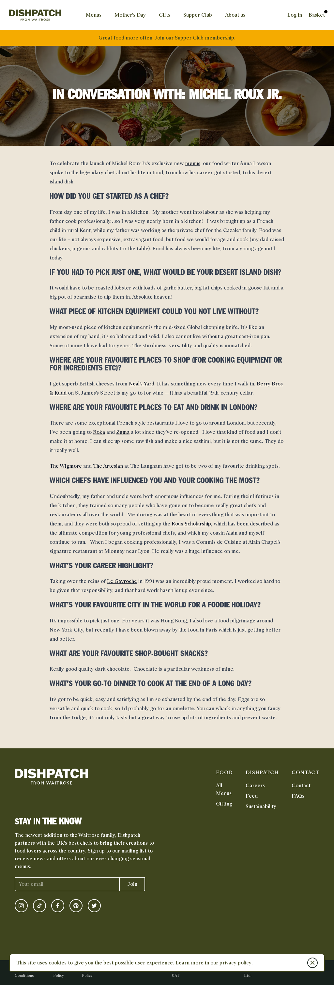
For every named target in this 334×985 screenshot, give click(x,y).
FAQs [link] (298, 796)
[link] (35, 15)
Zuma (122, 432)
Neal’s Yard (141, 384)
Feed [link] (252, 796)
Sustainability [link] (261, 806)
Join (132, 884)
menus (192, 163)
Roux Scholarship (191, 524)
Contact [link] (301, 785)
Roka (99, 432)
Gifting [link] (224, 804)
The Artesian (108, 466)
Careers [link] (255, 785)
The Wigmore (66, 466)
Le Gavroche (122, 581)
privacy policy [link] (235, 963)
